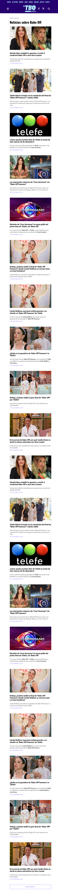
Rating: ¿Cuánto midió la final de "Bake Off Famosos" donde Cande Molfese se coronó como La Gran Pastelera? (30, 269)
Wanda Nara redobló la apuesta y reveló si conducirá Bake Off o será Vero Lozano (27, 54)
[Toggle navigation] (7, 8)
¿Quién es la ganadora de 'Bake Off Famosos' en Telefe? (29, 354)
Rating (31, 2)
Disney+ (47, 2)
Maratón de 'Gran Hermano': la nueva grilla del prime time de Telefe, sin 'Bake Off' (29, 225)
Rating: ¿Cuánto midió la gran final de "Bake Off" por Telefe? (30, 398)
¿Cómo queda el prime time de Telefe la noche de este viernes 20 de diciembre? (30, 141)
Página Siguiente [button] (30, 886)
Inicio (9, 2)
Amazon (36, 2)
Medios (21, 2)
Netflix (42, 2)
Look (25, 2)
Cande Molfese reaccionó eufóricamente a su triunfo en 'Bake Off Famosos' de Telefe (28, 312)
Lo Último (15, 2)
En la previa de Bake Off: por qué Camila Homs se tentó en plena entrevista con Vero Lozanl (30, 441)
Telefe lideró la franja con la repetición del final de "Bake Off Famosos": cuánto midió (30, 96)
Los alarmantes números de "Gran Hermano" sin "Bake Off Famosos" (30, 183)
